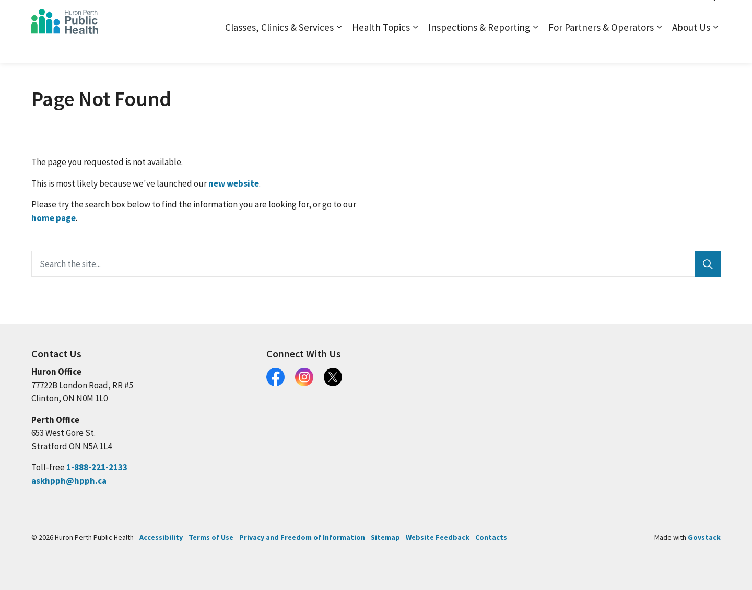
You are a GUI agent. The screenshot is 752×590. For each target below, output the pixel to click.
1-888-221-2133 (96, 467)
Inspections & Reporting (479, 47)
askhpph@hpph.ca (69, 481)
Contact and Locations (597, 15)
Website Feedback (437, 537)
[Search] (708, 264)
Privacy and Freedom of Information (302, 537)
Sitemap (536, 15)
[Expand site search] (710, 15)
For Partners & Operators (601, 47)
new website (233, 183)
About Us (691, 47)
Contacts (491, 537)
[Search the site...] (376, 264)
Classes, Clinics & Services (279, 47)
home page (53, 218)
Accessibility (161, 537)
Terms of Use (211, 537)
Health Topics (381, 47)
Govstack (704, 537)
